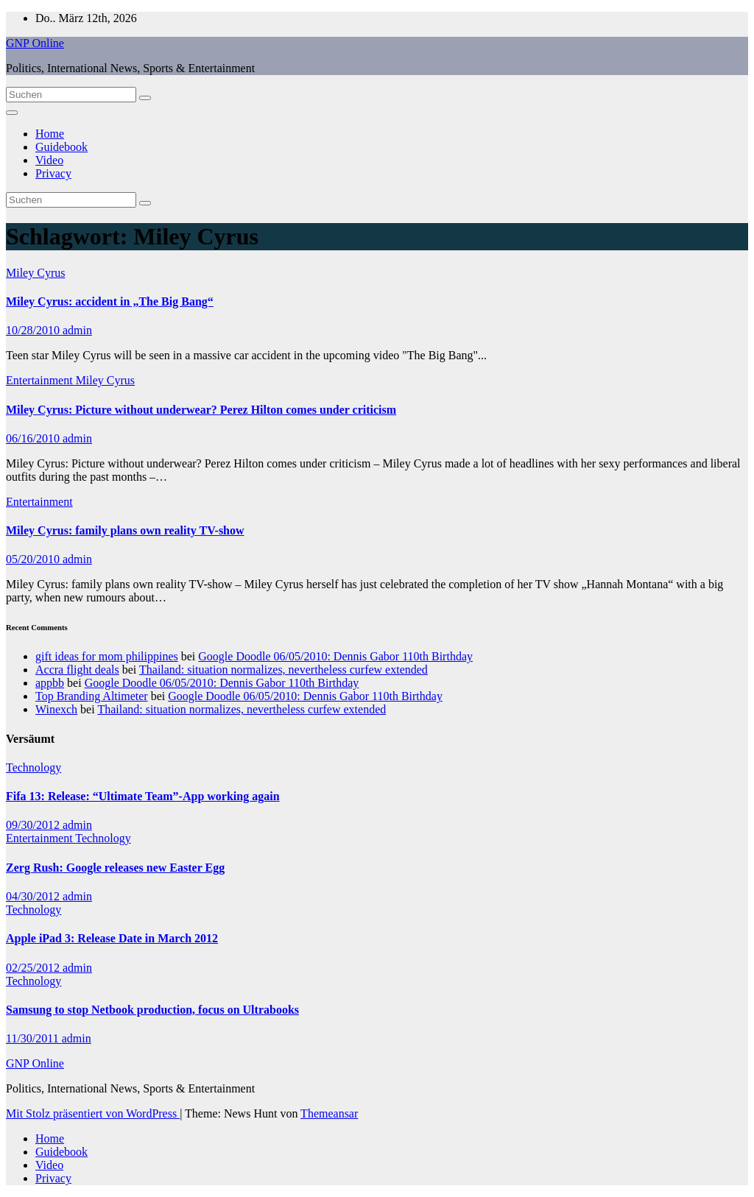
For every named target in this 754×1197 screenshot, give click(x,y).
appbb (49, 683)
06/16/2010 (34, 438)
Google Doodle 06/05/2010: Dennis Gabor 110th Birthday (335, 656)
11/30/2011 (34, 1038)
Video (49, 160)
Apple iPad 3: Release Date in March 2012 (112, 938)
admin (77, 330)
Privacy (53, 173)
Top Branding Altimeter (91, 696)
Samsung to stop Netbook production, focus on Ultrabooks (152, 1009)
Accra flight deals (77, 669)
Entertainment (41, 380)
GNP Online (35, 43)
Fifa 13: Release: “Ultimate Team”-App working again (143, 796)
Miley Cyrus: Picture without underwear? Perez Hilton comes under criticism (201, 409)
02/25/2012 (34, 967)
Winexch (56, 709)
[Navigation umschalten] (12, 112)
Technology (33, 767)
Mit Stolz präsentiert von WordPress (93, 1113)
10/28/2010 (34, 330)
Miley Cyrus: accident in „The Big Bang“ (110, 301)
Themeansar (329, 1113)
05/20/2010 (34, 559)
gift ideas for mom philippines (106, 656)
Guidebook (61, 147)
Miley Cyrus (35, 272)
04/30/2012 (34, 896)
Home (49, 133)
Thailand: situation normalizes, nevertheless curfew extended (283, 669)
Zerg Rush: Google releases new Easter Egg (115, 867)
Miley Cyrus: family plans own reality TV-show (125, 530)
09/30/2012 (34, 825)
